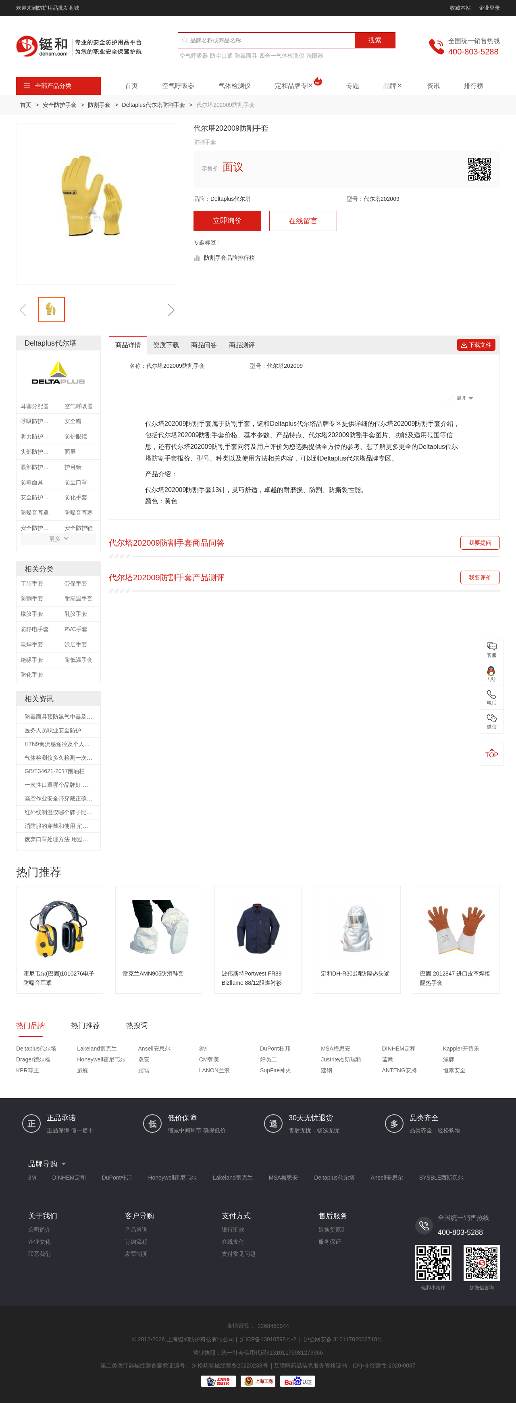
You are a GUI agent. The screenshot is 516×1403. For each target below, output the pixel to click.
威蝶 (82, 1070)
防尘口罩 (221, 55)
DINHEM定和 (399, 1048)
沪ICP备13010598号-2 (268, 1339)
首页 (131, 85)
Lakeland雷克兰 (97, 1048)
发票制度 (136, 1254)
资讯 (433, 85)
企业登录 (489, 8)
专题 (352, 85)
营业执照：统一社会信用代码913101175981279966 (258, 1352)
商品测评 (242, 345)
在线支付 (233, 1241)
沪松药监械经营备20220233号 (230, 1365)
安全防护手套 (60, 105)
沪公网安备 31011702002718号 (343, 1339)
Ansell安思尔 (154, 1048)
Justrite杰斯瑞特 (341, 1059)
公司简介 (39, 1229)
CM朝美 (209, 1059)
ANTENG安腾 (399, 1070)
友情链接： (241, 1325)
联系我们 (39, 1254)
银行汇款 (233, 1229)
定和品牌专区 (298, 86)
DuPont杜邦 (275, 1048)
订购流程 (136, 1241)
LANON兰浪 (214, 1070)
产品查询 (136, 1229)
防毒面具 (246, 55)
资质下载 (166, 345)
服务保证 (329, 1241)
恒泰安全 (454, 1070)
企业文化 (39, 1241)
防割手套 (99, 105)
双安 (144, 1059)
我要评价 (480, 577)
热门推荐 (85, 1026)
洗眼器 (314, 55)
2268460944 (273, 1326)
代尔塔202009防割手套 (178, 423)
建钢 (326, 1070)
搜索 (374, 40)
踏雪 (144, 1070)
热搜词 (137, 1026)
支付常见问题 (239, 1254)
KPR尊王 (27, 1070)
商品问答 (204, 345)
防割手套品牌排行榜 (229, 257)
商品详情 (128, 345)
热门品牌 (30, 1026)
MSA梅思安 (335, 1048)
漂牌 (448, 1059)
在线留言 (303, 221)
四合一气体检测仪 (281, 55)
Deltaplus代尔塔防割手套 (153, 105)
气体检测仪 (234, 85)
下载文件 (476, 345)
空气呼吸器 (194, 55)
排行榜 (473, 85)
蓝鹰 (387, 1059)
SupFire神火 (275, 1070)
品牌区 (393, 85)
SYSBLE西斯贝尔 (441, 1177)
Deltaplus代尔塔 (230, 199)
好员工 (268, 1059)
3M (203, 1048)
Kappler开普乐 (461, 1048)
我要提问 (480, 543)
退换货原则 (332, 1229)
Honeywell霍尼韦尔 (101, 1059)
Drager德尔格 (33, 1059)
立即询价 (227, 221)
